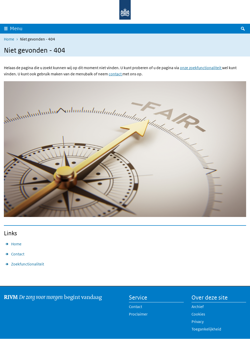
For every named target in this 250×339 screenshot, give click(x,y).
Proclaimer (138, 314)
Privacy (198, 321)
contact (115, 73)
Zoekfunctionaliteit (27, 264)
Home (9, 39)
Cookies (198, 314)
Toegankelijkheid (206, 329)
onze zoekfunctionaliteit (201, 67)
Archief (198, 306)
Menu (16, 28)
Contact (17, 254)
